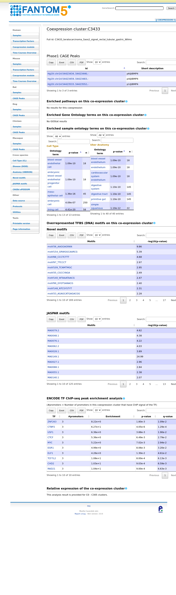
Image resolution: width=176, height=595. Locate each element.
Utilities (17, 212)
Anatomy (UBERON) (22, 172)
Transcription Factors (23, 41)
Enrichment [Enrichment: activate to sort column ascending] (113, 416)
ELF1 (50, 453)
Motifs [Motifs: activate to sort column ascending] (74, 241)
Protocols (17, 206)
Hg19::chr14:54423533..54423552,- (68, 84)
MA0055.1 (53, 372)
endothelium (98, 167)
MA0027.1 (53, 362)
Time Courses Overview (24, 53)
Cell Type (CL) (19, 161)
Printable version (21, 223)
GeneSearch (108, 8)
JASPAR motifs (20, 184)
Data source (19, 201)
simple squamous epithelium (97, 208)
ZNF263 (52, 421)
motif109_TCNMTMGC (60, 267)
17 (164, 300)
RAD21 (51, 468)
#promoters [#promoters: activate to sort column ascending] (75, 416)
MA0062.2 (53, 346)
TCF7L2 (52, 458)
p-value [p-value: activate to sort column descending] (73, 152)
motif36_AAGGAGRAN (60, 246)
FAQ (88, 506)
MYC (50, 442)
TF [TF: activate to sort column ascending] (54, 416)
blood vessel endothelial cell (55, 163)
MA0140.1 (53, 377)
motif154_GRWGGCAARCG (63, 251)
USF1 (51, 432)
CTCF (50, 437)
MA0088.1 (53, 367)
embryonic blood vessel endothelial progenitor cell (55, 179)
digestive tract (99, 194)
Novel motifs (19, 178)
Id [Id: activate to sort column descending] (86, 68)
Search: (69, 141)
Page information (21, 229)
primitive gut (98, 199)
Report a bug (80, 514)
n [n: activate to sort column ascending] (86, 152)
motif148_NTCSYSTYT (60, 288)
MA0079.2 (53, 330)
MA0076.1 (53, 340)
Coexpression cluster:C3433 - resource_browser (38, 8)
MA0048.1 (53, 335)
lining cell (53, 209)
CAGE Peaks (19, 98)
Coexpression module (23, 47)
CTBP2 (51, 426)
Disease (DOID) (20, 166)
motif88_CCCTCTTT (58, 257)
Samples (17, 35)
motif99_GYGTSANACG (60, 283)
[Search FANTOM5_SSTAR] (139, 8)
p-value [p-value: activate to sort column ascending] (146, 416)
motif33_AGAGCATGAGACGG (64, 293)
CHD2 (51, 463)
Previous (154, 90)
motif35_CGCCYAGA (59, 272)
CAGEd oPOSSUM (21, 189)
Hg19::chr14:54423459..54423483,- (68, 78)
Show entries (98, 62)
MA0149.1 (53, 356)
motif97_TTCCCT (57, 262)
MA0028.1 (53, 351)
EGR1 (51, 447)
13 (164, 384)
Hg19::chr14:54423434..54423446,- (68, 73)
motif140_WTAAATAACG (61, 277)
